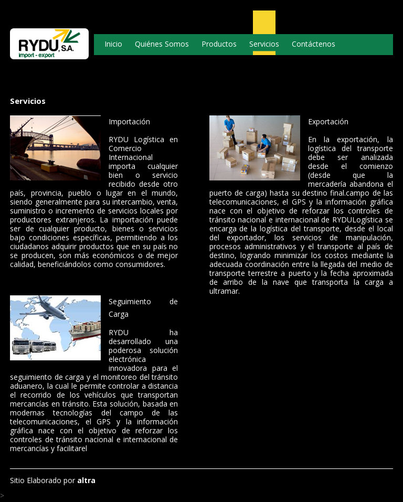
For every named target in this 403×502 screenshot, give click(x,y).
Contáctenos (313, 44)
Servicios (264, 44)
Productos (219, 44)
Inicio (113, 44)
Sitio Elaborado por (53, 480)
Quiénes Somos (162, 44)
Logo (49, 50)
